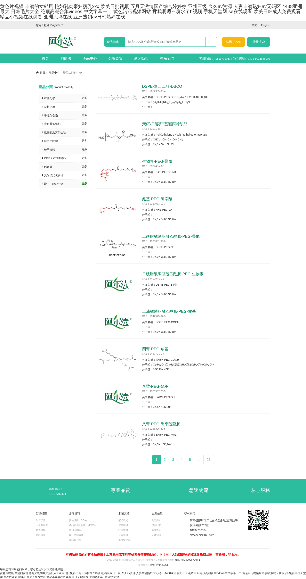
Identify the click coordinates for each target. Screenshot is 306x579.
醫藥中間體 (51, 141)
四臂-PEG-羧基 (155, 349)
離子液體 (49, 149)
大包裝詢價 (42, 525)
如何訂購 (40, 520)
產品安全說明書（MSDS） (83, 525)
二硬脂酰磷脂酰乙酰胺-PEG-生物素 (173, 274)
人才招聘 (156, 535)
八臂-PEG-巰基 (155, 386)
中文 (254, 25)
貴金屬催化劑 (52, 123)
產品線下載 (75, 540)
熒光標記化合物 (53, 175)
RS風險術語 (75, 530)
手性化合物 (51, 115)
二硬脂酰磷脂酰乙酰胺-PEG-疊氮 (171, 236)
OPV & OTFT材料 (55, 158)
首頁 (45, 58)
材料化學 (49, 106)
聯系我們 (167, 58)
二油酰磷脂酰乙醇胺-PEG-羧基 (169, 311)
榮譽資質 (116, 58)
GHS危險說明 (76, 535)
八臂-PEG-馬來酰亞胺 (161, 424)
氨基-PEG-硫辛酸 (157, 199)
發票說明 (123, 535)
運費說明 (123, 525)
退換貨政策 (124, 540)
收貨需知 (123, 530)
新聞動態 (141, 58)
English (265, 25)
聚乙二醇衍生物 (53, 183)
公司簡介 (156, 520)
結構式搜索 (233, 42)
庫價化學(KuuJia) (159, 564)
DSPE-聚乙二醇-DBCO (162, 86)
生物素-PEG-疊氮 (157, 161)
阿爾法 (65, 58)
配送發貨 (123, 520)
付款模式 (40, 535)
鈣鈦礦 (48, 166)
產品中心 (90, 58)
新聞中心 (156, 530)
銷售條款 (40, 530)
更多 (84, 97)
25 (209, 460)
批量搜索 (258, 42)
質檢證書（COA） (78, 520)
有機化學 (49, 98)
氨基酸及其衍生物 (55, 132)
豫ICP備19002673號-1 (187, 559)
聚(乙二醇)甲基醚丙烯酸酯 (165, 124)
